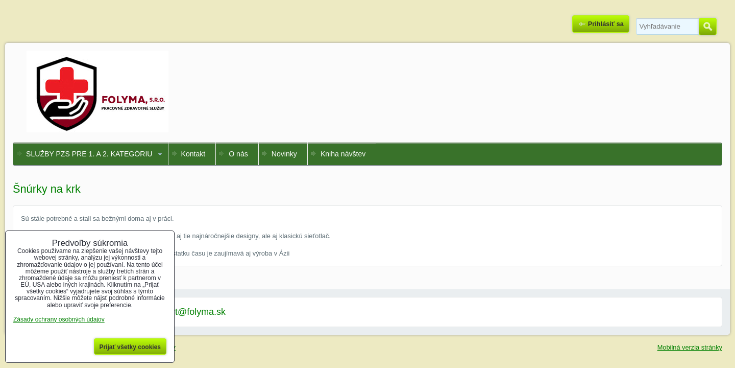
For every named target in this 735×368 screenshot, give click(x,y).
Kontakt (193, 154)
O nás (238, 154)
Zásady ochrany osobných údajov (59, 319)
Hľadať (708, 26)
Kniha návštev (343, 154)
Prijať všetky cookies (130, 347)
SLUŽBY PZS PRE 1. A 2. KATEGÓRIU (89, 154)
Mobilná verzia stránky (689, 347)
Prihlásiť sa (606, 24)
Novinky (284, 154)
